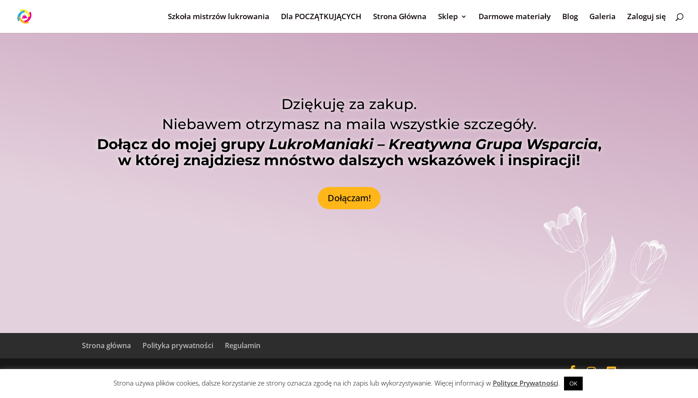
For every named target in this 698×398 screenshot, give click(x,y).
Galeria (602, 17)
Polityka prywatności (177, 345)
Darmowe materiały (515, 17)
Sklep (448, 17)
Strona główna (106, 345)
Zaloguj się (646, 17)
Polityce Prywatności (525, 382)
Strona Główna (399, 17)
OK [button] (573, 383)
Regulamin (242, 345)
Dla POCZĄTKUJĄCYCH (321, 17)
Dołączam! (349, 198)
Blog (570, 17)
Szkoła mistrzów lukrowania (218, 17)
